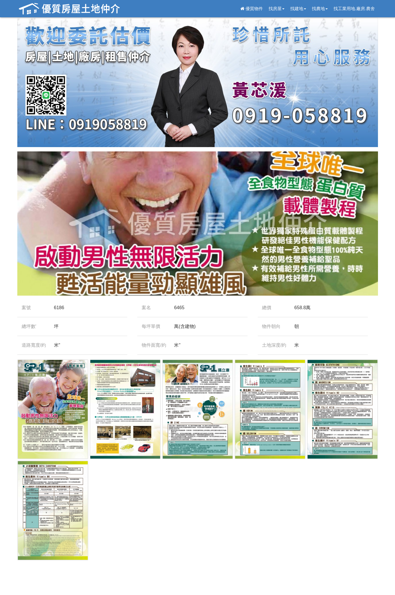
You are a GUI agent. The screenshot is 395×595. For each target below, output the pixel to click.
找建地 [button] (298, 8)
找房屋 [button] (276, 8)
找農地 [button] (320, 8)
